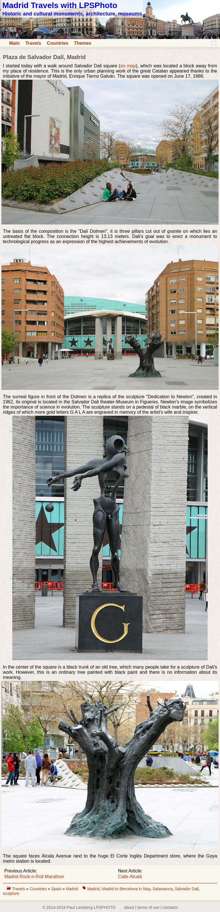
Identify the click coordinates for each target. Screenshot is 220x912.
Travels (33, 43)
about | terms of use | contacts (151, 907)
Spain (56, 888)
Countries (57, 43)
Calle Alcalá (130, 876)
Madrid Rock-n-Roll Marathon (34, 876)
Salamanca (162, 888)
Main (14, 43)
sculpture (11, 893)
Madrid (72, 888)
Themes (82, 43)
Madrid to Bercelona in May (126, 888)
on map (128, 65)
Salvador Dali (187, 888)
